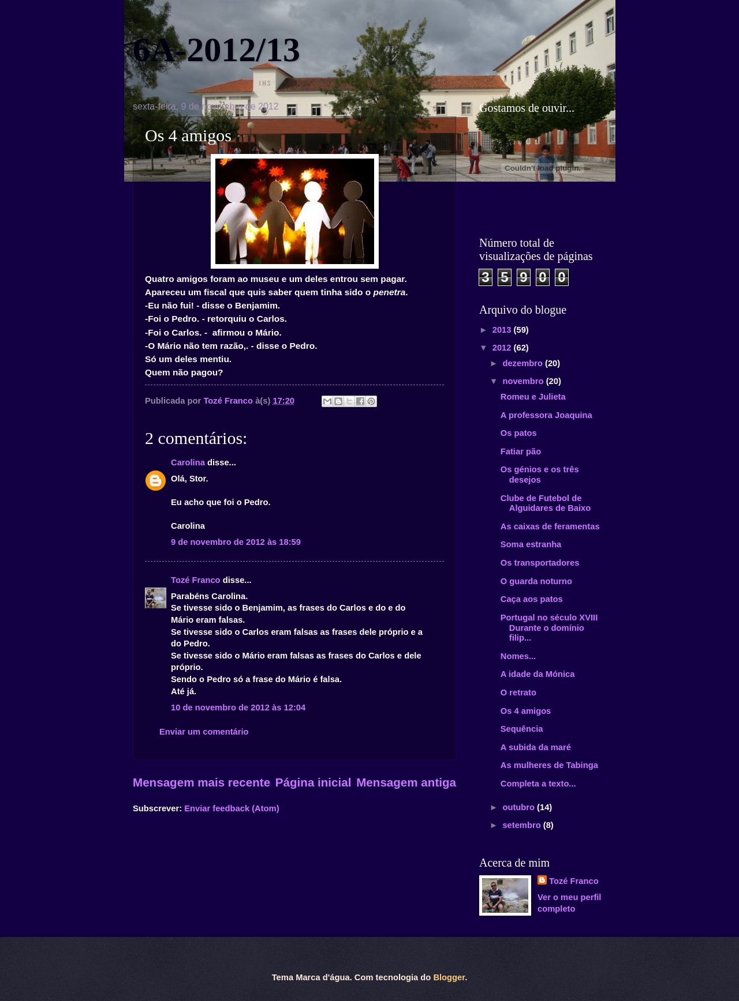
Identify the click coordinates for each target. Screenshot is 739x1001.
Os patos (519, 433)
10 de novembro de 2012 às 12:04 (238, 707)
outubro (519, 807)
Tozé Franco (196, 580)
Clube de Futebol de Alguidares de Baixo (546, 503)
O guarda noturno (536, 581)
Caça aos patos (532, 599)
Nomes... (518, 656)
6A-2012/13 (216, 50)
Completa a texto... (538, 783)
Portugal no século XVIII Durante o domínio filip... (549, 627)
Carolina (188, 462)
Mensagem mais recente (201, 782)
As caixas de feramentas (550, 526)
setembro (522, 825)
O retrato (518, 692)
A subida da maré (536, 747)
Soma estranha (531, 544)
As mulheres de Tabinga (549, 765)
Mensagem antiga (406, 782)
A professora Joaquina (546, 415)
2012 (503, 347)
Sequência (522, 728)
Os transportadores (540, 562)
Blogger (449, 977)
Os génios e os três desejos (540, 474)
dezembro (523, 363)
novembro (524, 381)
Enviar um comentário (204, 731)
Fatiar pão (521, 451)
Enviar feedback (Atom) (231, 808)
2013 (503, 329)
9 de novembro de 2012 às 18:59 (236, 542)
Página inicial (313, 782)
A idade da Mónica (538, 674)
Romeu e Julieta (533, 396)
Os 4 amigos (526, 711)
